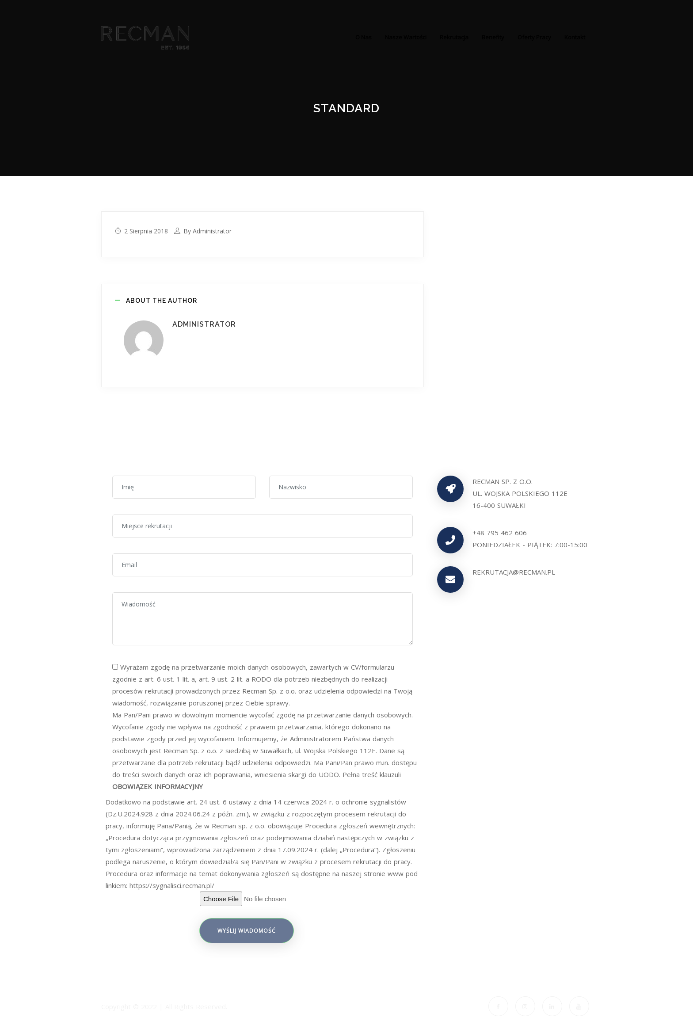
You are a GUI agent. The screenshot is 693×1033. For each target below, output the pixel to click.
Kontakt (574, 37)
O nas (363, 37)
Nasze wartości (405, 37)
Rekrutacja (454, 37)
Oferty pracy (534, 37)
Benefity (493, 37)
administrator (212, 231)
